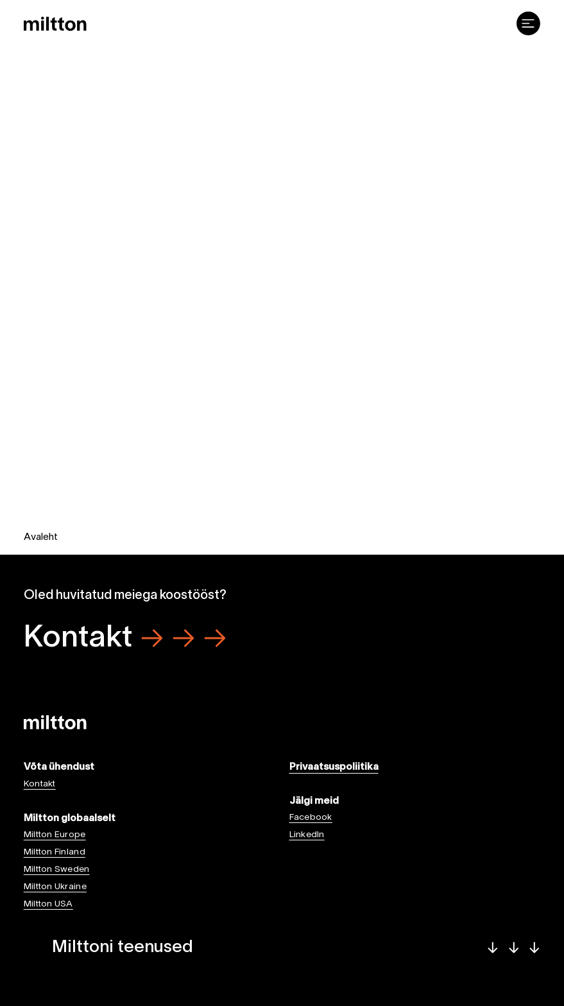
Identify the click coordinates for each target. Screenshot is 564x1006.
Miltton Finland (54, 852)
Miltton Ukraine (55, 887)
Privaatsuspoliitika (334, 767)
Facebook (310, 817)
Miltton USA (48, 904)
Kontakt (125, 638)
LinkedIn (307, 835)
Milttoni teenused (296, 947)
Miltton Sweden (57, 869)
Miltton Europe (55, 835)
